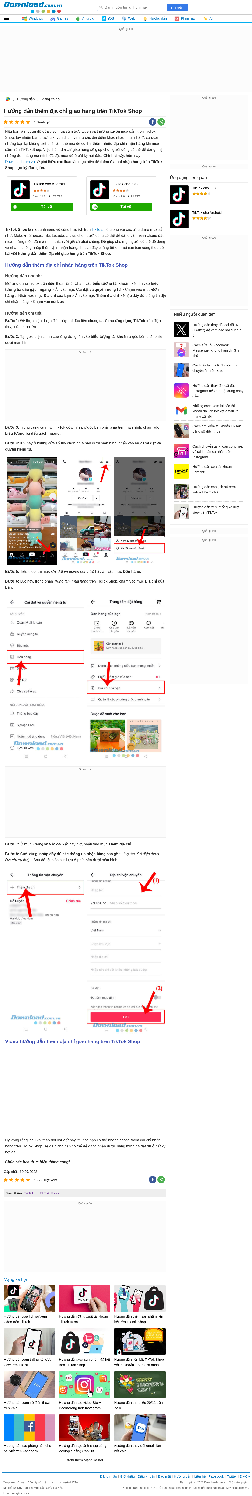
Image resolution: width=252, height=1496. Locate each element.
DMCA (245, 1476)
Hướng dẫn (26, 99)
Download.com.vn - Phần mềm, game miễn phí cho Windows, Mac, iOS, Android (33, 7)
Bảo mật (164, 1476)
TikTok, (97, 229)
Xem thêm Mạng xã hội (85, 1460)
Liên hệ (200, 1476)
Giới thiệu (127, 1476)
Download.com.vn (7, 99)
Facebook (216, 1476)
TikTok (29, 1193)
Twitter (232, 1476)
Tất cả (9, 18)
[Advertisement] (126, 64)
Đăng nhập (108, 1476)
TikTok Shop (49, 1193)
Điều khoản (146, 1476)
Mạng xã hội (50, 99)
